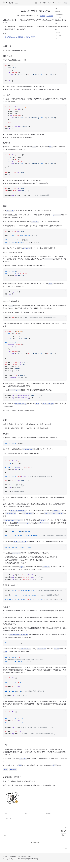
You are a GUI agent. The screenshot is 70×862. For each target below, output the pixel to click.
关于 (54, 3)
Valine (65, 847)
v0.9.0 (16, 3)
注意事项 (58, 35)
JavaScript (50, 16)
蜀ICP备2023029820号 (31, 859)
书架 (49, 3)
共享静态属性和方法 (62, 26)
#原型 (5, 769)
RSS (59, 3)
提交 (63, 835)
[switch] (65, 3)
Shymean (8, 2)
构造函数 (58, 20)
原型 (56, 23)
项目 (44, 3)
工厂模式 (58, 17)
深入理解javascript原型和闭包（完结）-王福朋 (20, 37)
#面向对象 (13, 769)
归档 (40, 3)
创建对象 (57, 11)
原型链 (58, 32)
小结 (56, 38)
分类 (35, 3)
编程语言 (42, 16)
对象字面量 (59, 14)
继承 (56, 29)
